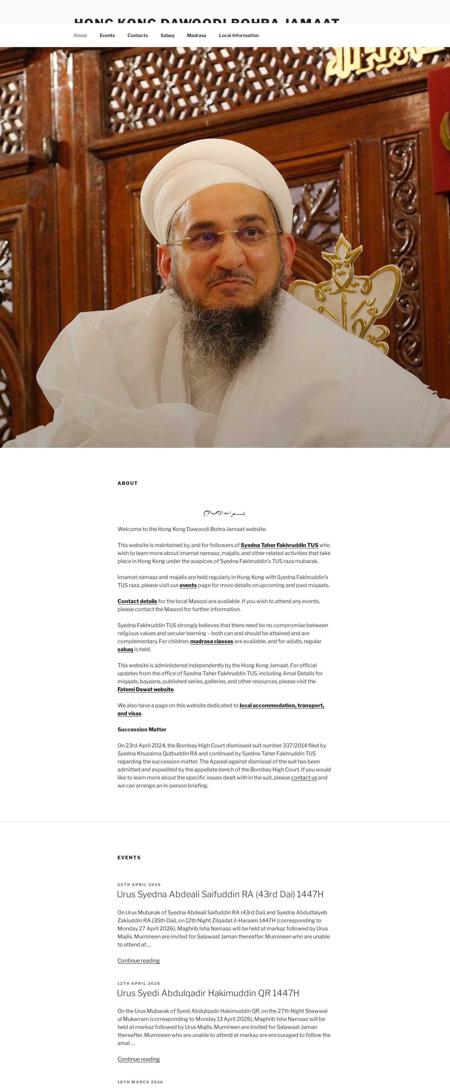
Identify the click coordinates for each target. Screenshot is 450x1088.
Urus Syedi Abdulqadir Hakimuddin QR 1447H (208, 993)
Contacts (138, 35)
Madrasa (196, 35)
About (80, 35)
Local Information (239, 35)
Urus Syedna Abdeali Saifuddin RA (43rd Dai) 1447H (220, 894)
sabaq (125, 649)
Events (107, 35)
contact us (304, 777)
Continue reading (139, 960)
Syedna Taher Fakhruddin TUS (279, 545)
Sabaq (167, 35)
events (188, 585)
